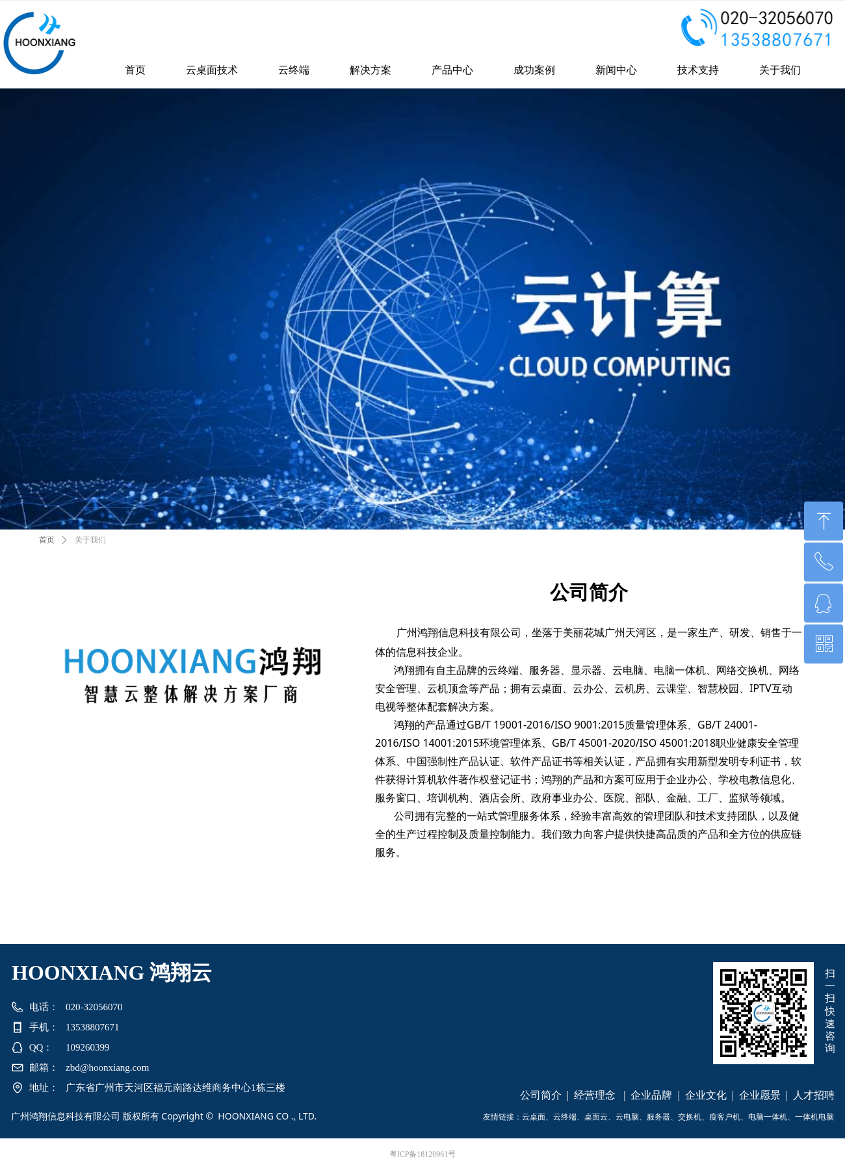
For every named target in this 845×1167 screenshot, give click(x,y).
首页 (47, 539)
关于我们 (90, 539)
